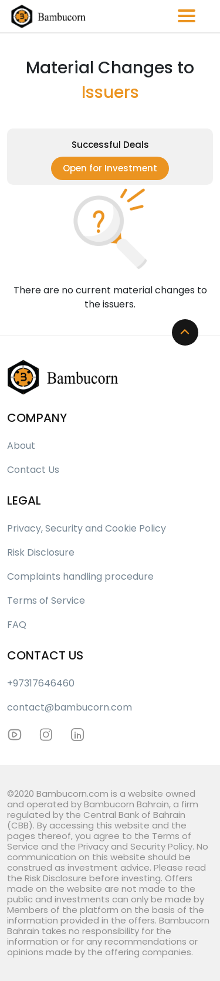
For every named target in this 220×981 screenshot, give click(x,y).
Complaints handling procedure (80, 576)
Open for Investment (110, 168)
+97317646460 (41, 683)
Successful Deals (110, 144)
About (21, 445)
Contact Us (33, 469)
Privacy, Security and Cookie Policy (86, 528)
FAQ (16, 624)
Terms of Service (46, 600)
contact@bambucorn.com (69, 707)
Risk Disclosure (41, 552)
